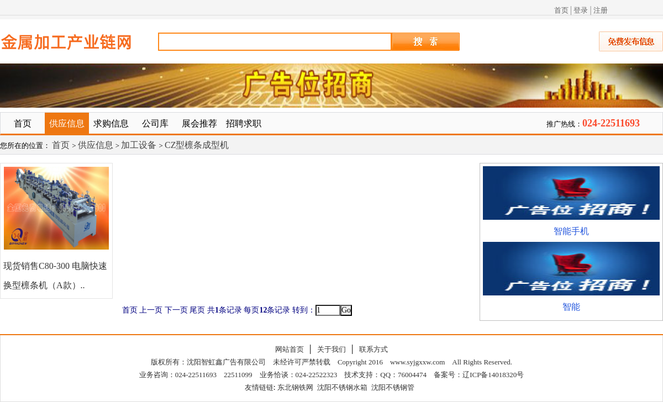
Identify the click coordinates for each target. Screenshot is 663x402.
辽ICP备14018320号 (493, 375)
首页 (561, 10)
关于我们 (331, 349)
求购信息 (111, 123)
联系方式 (373, 349)
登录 (580, 10)
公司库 (155, 123)
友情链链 (259, 387)
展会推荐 (199, 123)
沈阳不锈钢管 (392, 387)
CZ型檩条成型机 (197, 145)
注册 (600, 10)
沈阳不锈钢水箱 (342, 387)
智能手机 (571, 231)
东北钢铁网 (295, 387)
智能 (571, 306)
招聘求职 (243, 123)
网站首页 (289, 349)
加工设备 (140, 145)
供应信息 (67, 123)
